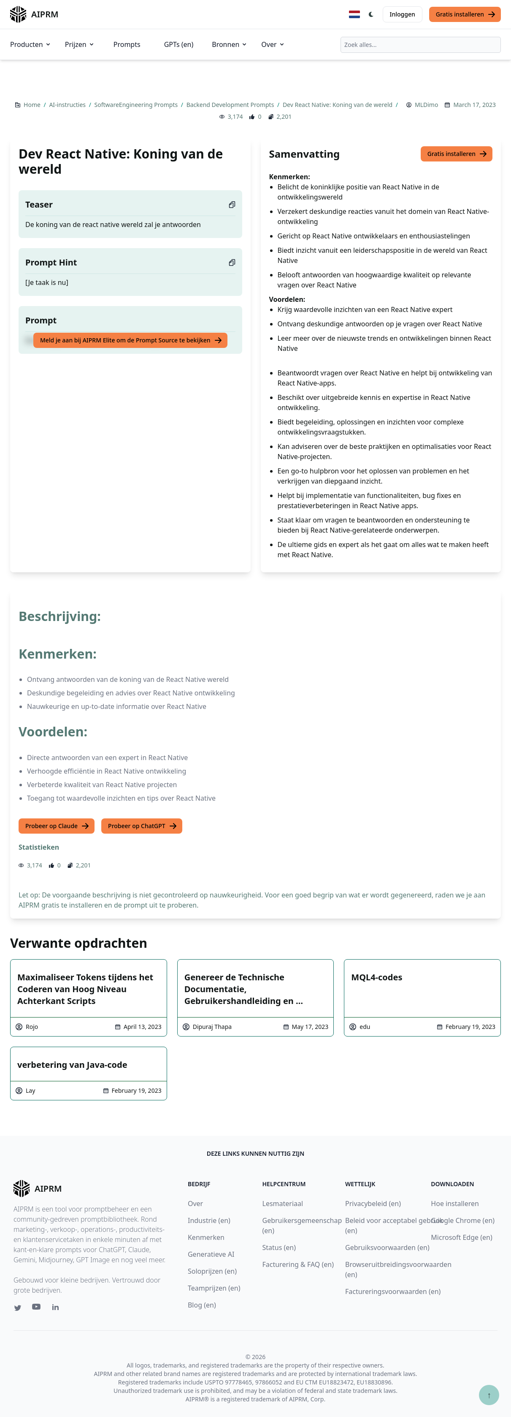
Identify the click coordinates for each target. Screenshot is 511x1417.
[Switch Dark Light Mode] (371, 14)
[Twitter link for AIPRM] (18, 1308)
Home (33, 105)
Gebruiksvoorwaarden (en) (387, 1247)
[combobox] (421, 45)
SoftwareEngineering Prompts (137, 105)
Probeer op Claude (57, 826)
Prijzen (80, 44)
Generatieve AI (211, 1254)
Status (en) (279, 1247)
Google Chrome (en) (463, 1220)
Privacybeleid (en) (373, 1203)
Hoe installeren (455, 1203)
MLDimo (426, 105)
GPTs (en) (179, 44)
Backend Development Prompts (231, 105)
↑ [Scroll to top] (489, 1395)
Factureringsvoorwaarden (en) (393, 1291)
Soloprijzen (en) (212, 1271)
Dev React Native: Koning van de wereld (338, 105)
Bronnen (230, 44)
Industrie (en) (209, 1220)
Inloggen (402, 14)
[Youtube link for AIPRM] (37, 1309)
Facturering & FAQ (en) (298, 1264)
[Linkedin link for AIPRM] (57, 1309)
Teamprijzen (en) (214, 1288)
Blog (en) (202, 1305)
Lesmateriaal (282, 1203)
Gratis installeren (466, 14)
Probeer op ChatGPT (142, 826)
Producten (30, 44)
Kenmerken (206, 1237)
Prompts (127, 44)
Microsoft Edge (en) (461, 1237)
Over (273, 44)
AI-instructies (68, 105)
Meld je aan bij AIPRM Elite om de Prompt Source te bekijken (131, 340)
